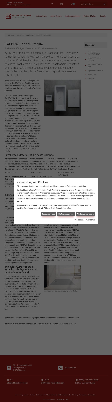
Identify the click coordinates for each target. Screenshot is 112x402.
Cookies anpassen (48, 205)
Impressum (78, 211)
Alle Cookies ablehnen (66, 205)
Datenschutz (90, 211)
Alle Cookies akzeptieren (85, 205)
